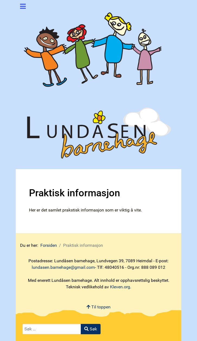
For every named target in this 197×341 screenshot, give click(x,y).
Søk (90, 328)
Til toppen (98, 307)
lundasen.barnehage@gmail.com (63, 267)
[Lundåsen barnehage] (94, 47)
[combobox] (51, 329)
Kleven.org (120, 286)
